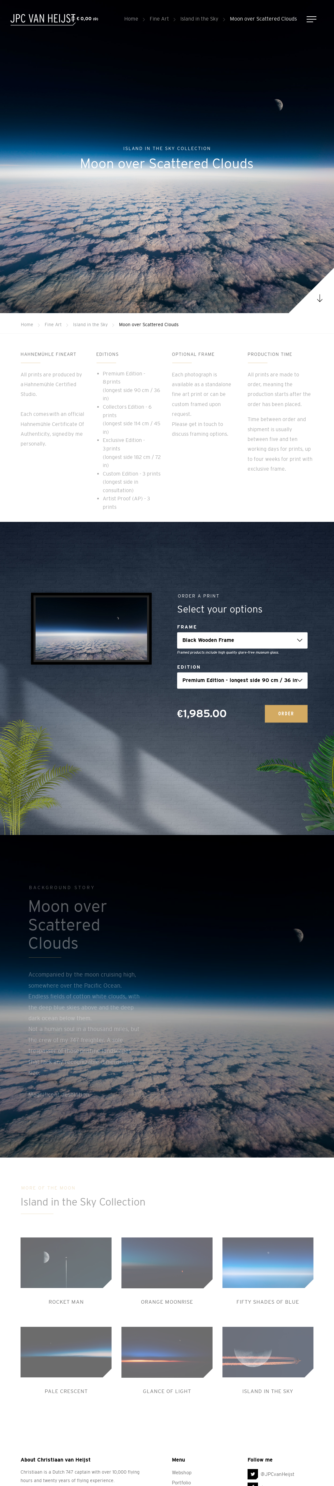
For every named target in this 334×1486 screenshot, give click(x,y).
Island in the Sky (199, 19)
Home (131, 19)
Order (286, 714)
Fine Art (159, 19)
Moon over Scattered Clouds (263, 19)
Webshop (181, 1472)
